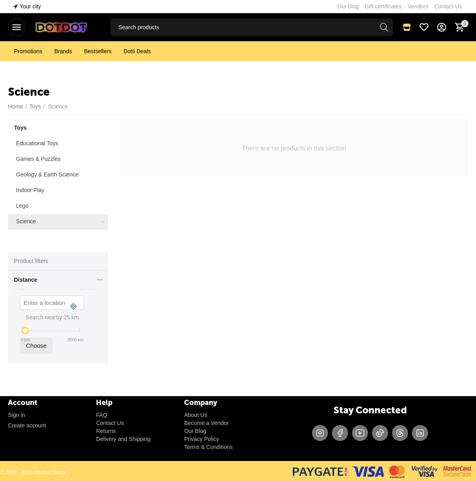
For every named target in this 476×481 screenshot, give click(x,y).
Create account (27, 425)
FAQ (101, 415)
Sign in (16, 415)
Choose (36, 345)
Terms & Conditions (208, 447)
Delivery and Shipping (123, 439)
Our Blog (195, 431)
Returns (106, 431)
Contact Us (110, 423)
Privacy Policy (201, 439)
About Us (195, 415)
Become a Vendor (206, 423)
